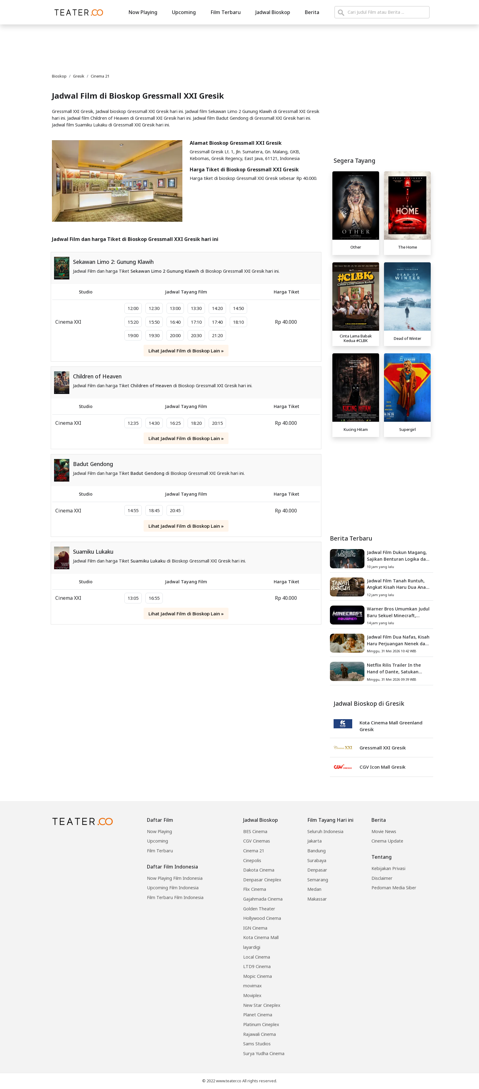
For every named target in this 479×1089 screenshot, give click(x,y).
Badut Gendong (93, 464)
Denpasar (317, 870)
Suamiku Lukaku (93, 551)
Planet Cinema (257, 1015)
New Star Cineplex (261, 1005)
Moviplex (252, 995)
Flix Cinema (254, 889)
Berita (312, 12)
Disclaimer (382, 878)
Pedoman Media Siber (393, 888)
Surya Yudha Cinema (263, 1053)
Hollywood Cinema (262, 918)
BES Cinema (255, 831)
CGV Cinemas (256, 841)
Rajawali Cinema (259, 1034)
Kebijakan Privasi (388, 868)
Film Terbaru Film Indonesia (175, 897)
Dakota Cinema (258, 870)
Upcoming (184, 12)
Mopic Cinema (257, 976)
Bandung (316, 851)
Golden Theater (259, 909)
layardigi (251, 947)
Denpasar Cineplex (262, 880)
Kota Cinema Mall (261, 937)
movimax (252, 986)
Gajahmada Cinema (263, 899)
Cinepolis (252, 860)
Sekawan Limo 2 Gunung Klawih (164, 271)
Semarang (317, 880)
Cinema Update (387, 841)
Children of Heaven (97, 376)
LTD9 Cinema (257, 966)
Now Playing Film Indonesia (175, 878)
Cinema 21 (253, 851)
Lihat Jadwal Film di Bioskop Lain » (186, 351)
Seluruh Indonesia (325, 831)
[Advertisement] (381, 482)
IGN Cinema (255, 928)
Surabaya (316, 860)
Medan (314, 889)
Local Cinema (256, 957)
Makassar (317, 899)
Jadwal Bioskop (272, 12)
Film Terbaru (225, 12)
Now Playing (142, 12)
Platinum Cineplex (261, 1024)
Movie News (383, 831)
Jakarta (314, 841)
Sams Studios (257, 1044)
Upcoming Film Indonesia (173, 888)
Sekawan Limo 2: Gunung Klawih (113, 261)
